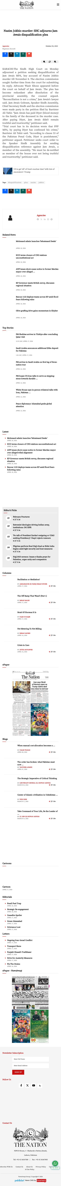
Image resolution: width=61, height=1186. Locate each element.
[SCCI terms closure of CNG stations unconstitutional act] (8, 259)
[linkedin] (17, 54)
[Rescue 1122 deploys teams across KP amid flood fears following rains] (8, 301)
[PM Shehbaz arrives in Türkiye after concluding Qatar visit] (8, 338)
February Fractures (21, 517)
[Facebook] (5, 54)
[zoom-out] (44, 62)
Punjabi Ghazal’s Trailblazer (19, 952)
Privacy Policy (41, 1167)
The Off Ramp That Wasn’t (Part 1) (32, 596)
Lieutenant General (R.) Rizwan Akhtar (35, 783)
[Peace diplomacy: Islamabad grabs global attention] (8, 407)
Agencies (5, 46)
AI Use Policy (29, 1169)
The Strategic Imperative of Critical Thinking (37, 778)
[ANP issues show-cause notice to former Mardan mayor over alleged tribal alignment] (8, 273)
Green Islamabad (14, 921)
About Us (29, 1167)
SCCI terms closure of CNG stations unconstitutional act (31, 444)
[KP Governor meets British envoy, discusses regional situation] (8, 287)
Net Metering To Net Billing (29, 629)
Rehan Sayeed (25, 633)
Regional (5, 49)
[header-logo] (26, 5)
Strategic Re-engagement (18, 909)
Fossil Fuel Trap (14, 903)
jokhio (41, 182)
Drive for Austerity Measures (19, 958)
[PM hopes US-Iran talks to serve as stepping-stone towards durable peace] (8, 380)
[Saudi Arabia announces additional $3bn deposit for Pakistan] (8, 352)
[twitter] (11, 54)
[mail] (29, 54)
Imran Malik (24, 600)
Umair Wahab (25, 750)
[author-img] (10, 583)
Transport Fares (14, 946)
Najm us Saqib (25, 617)
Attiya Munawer (26, 650)
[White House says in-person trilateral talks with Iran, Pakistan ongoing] (8, 394)
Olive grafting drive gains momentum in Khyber (37, 311)
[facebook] (16, 520)
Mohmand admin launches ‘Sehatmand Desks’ (36, 241)
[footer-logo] (30, 1137)
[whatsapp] (23, 54)
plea (26, 182)
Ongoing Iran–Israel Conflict (19, 940)
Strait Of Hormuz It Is (26, 612)
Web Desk (23, 799)
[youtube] (33, 1085)
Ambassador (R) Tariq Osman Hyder (33, 584)
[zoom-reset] (50, 62)
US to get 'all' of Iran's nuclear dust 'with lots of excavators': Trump (34, 170)
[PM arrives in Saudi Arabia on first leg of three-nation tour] (8, 366)
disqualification (14, 182)
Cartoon (6, 886)
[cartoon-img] (16, 876)
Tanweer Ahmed (26, 767)
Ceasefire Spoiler (14, 915)
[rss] (40, 1086)
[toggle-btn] (58, 4)
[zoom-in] (55, 62)
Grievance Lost (13, 927)
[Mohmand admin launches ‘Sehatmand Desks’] (8, 245)
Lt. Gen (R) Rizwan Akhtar (29, 816)
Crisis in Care (23, 645)
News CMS (29, 1180)
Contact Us (19, 1167)
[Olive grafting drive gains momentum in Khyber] (8, 314)
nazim (33, 182)
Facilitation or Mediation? (28, 579)
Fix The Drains (13, 964)
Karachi (12, 49)
